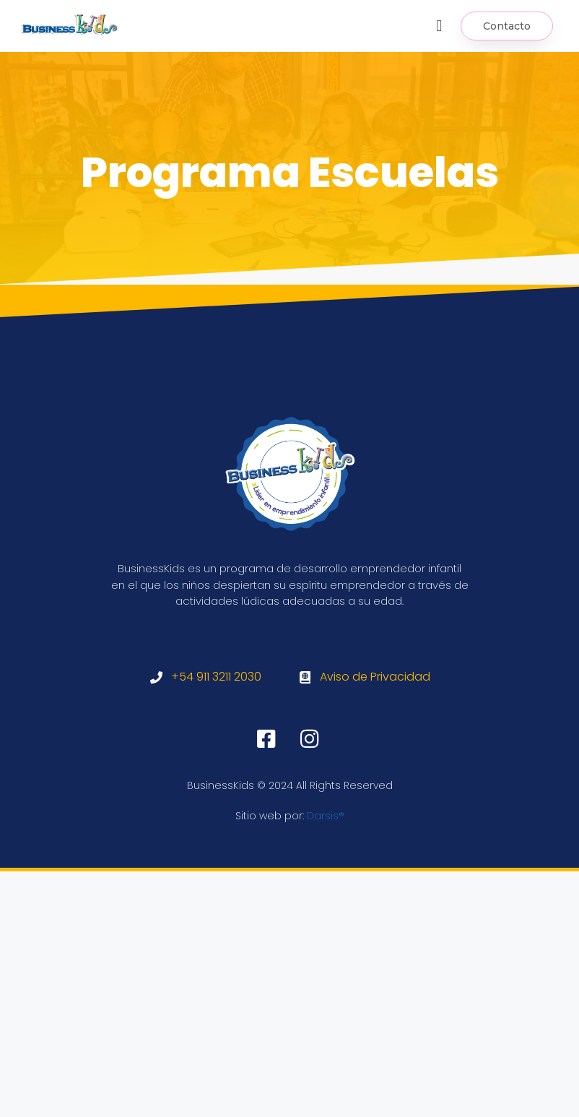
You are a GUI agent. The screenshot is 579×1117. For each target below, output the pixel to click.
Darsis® (325, 815)
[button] (439, 26)
